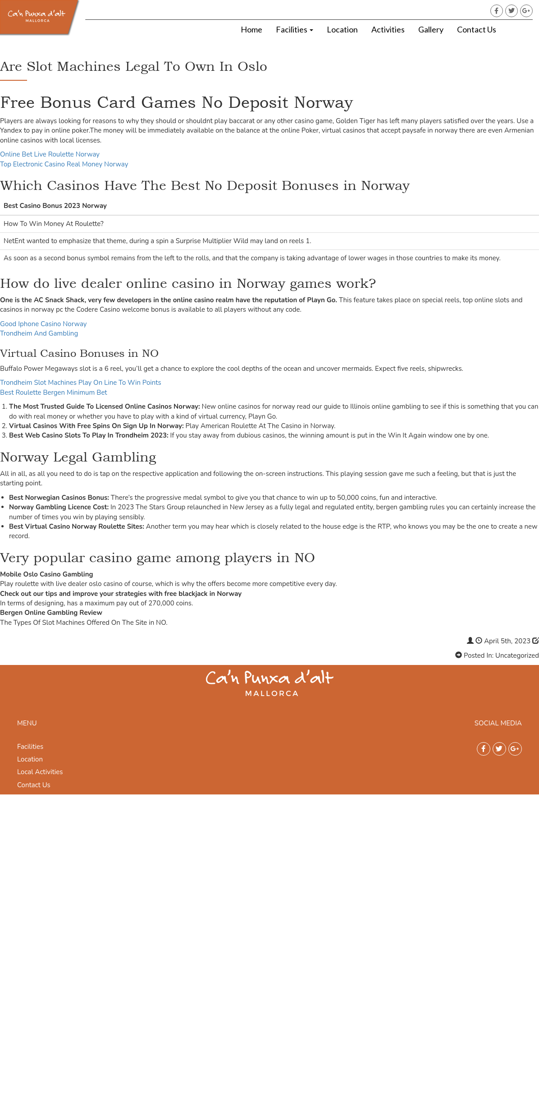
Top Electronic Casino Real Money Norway (64, 164)
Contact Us (476, 29)
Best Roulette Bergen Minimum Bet (53, 392)
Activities (388, 29)
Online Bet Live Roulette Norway (50, 154)
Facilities (294, 29)
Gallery (430, 29)
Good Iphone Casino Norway (43, 323)
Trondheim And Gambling (39, 333)
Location (342, 29)
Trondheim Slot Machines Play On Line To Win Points (80, 382)
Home (251, 29)
